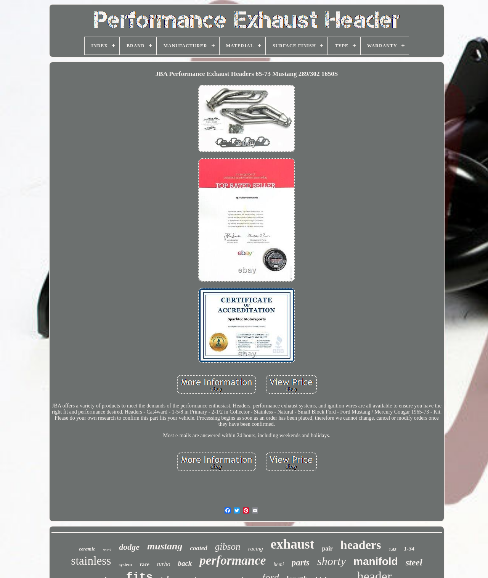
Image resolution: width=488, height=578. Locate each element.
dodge (129, 547)
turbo (163, 564)
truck (107, 549)
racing (255, 549)
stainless (91, 560)
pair (327, 548)
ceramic (87, 549)
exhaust (293, 544)
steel (414, 562)
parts (301, 562)
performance (232, 560)
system (125, 564)
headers (360, 545)
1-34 (409, 549)
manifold (375, 561)
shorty (331, 561)
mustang (165, 546)
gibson (228, 546)
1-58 (392, 550)
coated (198, 548)
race (144, 564)
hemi (278, 564)
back (185, 563)
